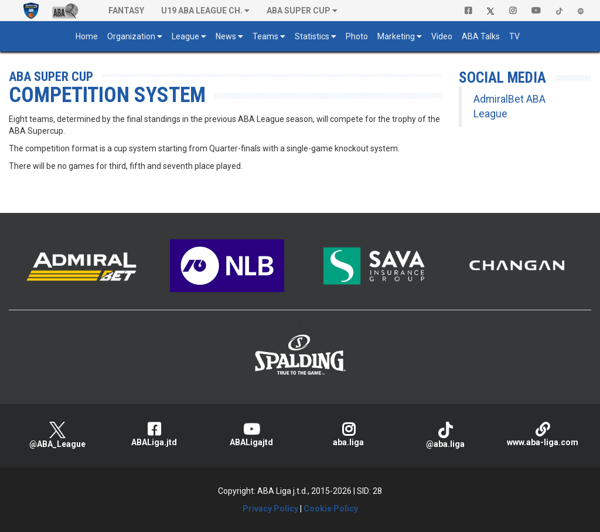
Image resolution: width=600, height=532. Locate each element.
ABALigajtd (251, 434)
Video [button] (441, 36)
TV (514, 36)
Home (87, 36)
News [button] (226, 36)
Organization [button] (131, 36)
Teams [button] (265, 36)
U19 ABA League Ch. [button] (202, 10)
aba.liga (348, 434)
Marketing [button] (396, 36)
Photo (357, 36)
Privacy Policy (270, 508)
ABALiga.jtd (155, 434)
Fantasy (126, 10)
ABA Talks (481, 36)
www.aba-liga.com (542, 434)
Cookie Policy (331, 508)
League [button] (185, 36)
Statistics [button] (312, 36)
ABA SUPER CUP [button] (298, 10)
